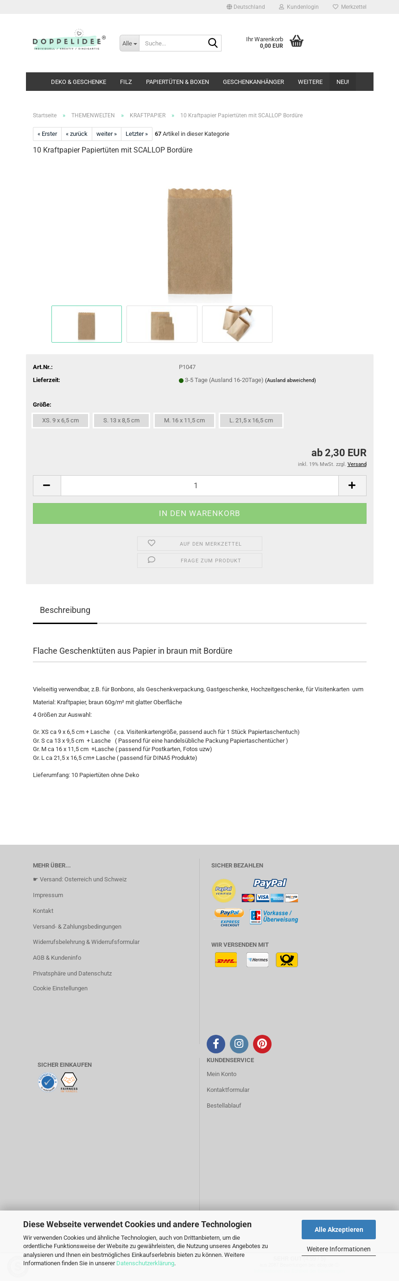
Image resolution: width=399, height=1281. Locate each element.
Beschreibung (65, 610)
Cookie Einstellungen (60, 988)
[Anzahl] (200, 485)
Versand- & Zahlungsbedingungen (77, 926)
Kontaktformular (228, 1089)
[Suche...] (129, 43)
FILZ (126, 81)
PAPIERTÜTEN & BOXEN (177, 81)
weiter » (106, 133)
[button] (246, 7)
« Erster (47, 133)
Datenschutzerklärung (145, 1263)
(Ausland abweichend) (290, 380)
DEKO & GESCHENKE (78, 81)
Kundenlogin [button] (299, 7)
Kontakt (43, 910)
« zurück (77, 133)
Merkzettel (350, 7)
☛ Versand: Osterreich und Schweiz (80, 879)
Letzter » (137, 133)
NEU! (342, 81)
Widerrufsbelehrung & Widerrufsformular (86, 941)
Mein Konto (221, 1074)
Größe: (42, 404)
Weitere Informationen (339, 1249)
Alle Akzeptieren (339, 1229)
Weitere (310, 81)
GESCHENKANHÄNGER (253, 81)
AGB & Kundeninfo (57, 957)
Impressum (48, 895)
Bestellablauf (224, 1105)
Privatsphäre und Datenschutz (72, 973)
